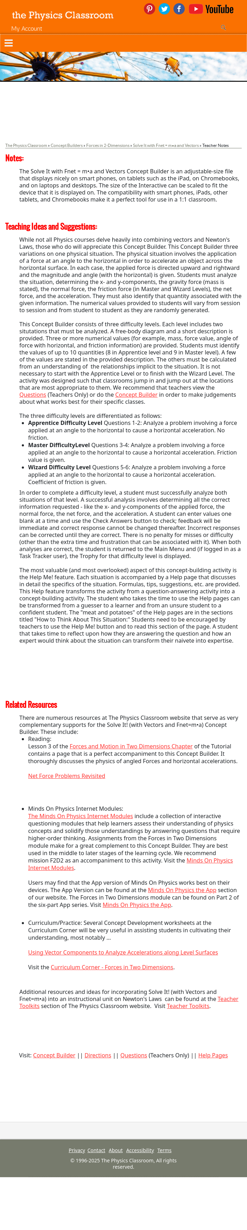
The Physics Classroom (26, 145)
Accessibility (140, 1150)
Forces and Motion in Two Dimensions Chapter (131, 746)
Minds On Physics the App (182, 890)
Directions (97, 1055)
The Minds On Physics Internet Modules (80, 816)
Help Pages (213, 1055)
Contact (96, 1150)
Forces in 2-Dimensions (107, 145)
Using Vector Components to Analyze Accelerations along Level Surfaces (123, 952)
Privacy (77, 1150)
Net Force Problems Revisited (66, 776)
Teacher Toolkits (188, 1006)
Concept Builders (67, 145)
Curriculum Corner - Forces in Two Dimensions (112, 967)
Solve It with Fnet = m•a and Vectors (166, 145)
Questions (32, 394)
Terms (164, 1150)
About (116, 1150)
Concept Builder (136, 394)
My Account (26, 28)
